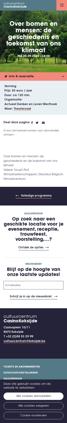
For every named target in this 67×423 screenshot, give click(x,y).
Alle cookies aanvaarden (33, 396)
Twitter (39, 122)
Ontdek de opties (30, 247)
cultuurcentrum (15, 5)
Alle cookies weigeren (33, 405)
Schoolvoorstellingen (21, 373)
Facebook (33, 122)
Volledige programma (36, 196)
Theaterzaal (22, 109)
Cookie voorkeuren (33, 415)
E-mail (45, 122)
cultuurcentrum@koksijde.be (24, 341)
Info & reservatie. (21, 76)
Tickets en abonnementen (22, 367)
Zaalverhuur (13, 379)
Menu (62, 5)
